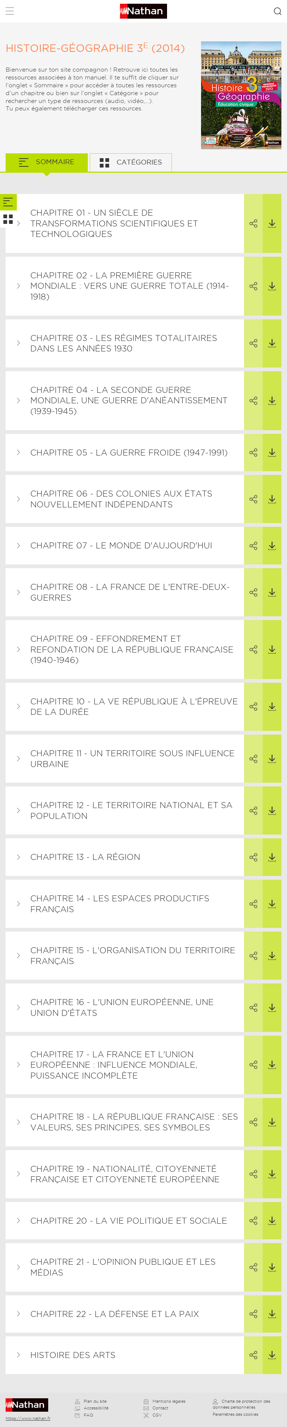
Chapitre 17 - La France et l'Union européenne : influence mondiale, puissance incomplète (113, 1065)
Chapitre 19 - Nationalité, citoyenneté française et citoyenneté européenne (125, 1174)
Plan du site (91, 1401)
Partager (250, 211)
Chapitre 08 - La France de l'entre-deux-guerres (130, 592)
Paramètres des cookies (235, 1414)
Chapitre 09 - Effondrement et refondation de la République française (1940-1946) (132, 649)
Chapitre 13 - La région (85, 856)
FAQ (84, 1415)
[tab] (8, 202)
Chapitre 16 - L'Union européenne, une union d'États (122, 1007)
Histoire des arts (72, 1355)
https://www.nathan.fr (28, 1418)
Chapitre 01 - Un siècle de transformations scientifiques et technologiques (114, 223)
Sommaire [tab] (54, 161)
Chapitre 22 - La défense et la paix (114, 1313)
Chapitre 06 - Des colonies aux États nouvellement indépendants (121, 499)
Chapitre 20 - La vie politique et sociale (128, 1220)
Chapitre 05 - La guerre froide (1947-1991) (129, 452)
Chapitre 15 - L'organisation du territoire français (132, 956)
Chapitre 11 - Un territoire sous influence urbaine (132, 759)
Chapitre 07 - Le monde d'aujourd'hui (121, 545)
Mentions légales (164, 1401)
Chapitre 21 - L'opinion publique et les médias (123, 1267)
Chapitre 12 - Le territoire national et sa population (131, 810)
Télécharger (269, 211)
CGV (153, 1415)
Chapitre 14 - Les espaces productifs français (119, 904)
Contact (156, 1408)
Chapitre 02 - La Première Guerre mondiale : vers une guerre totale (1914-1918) (129, 286)
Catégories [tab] (138, 162)
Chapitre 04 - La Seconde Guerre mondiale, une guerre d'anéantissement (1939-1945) (129, 400)
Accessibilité (91, 1408)
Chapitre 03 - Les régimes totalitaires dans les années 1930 (123, 343)
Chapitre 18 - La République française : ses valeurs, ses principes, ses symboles (134, 1122)
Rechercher (277, 11)
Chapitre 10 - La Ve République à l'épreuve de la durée (134, 707)
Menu (10, 12)
